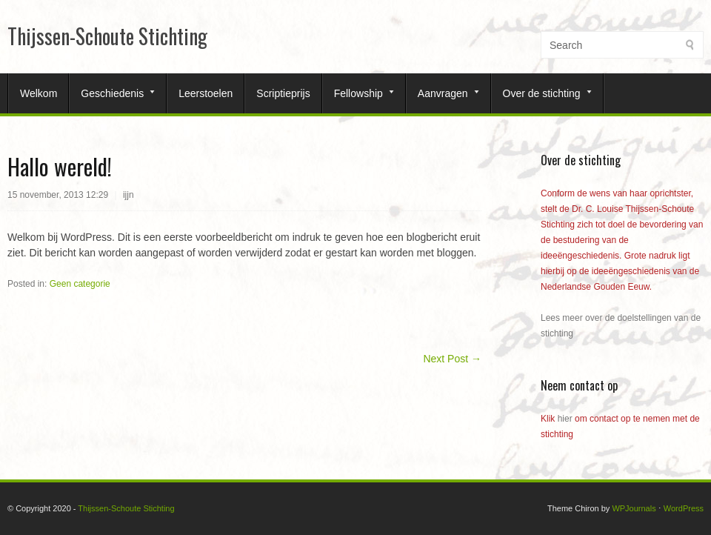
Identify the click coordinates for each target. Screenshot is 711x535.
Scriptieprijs (283, 93)
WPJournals (633, 508)
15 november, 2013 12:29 (57, 195)
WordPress (684, 508)
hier (565, 418)
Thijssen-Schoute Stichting (107, 36)
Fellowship (358, 93)
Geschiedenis (112, 93)
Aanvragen (443, 93)
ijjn (128, 195)
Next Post (452, 359)
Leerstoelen (205, 93)
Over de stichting (542, 93)
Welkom (38, 93)
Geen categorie (80, 284)
